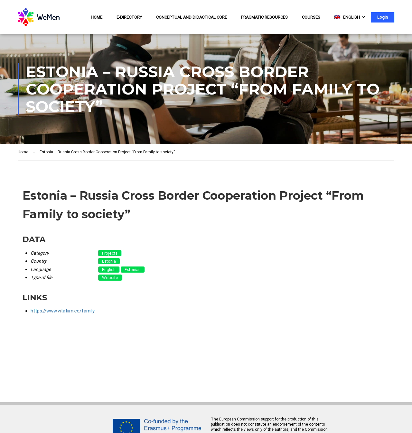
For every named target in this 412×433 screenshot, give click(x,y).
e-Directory (129, 17)
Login (382, 17)
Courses (311, 17)
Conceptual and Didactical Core (191, 17)
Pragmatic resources (264, 17)
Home (96, 17)
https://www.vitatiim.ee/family (63, 311)
